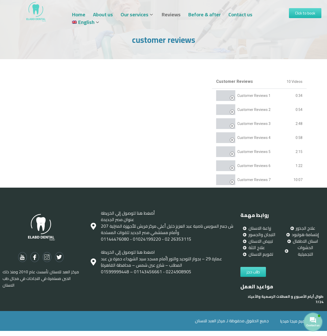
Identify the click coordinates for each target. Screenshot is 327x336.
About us (103, 14)
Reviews (171, 14)
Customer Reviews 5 (254, 152)
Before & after (204, 14)
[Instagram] (47, 257)
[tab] (259, 96)
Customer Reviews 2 (254, 110)
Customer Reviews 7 (254, 180)
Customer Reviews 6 (254, 166)
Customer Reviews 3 (254, 124)
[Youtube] (22, 257)
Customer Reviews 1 (254, 96)
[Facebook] (34, 257)
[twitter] (59, 257)
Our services (137, 14)
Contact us (240, 14)
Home (78, 14)
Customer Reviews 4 (254, 138)
